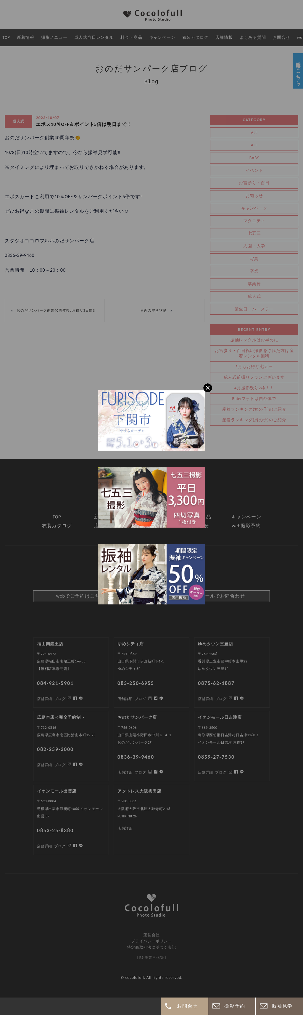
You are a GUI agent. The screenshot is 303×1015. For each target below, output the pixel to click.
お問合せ (187, 1006)
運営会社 (151, 935)
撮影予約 (234, 1006)
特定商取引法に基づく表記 (151, 947)
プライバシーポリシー (151, 941)
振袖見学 (282, 1006)
